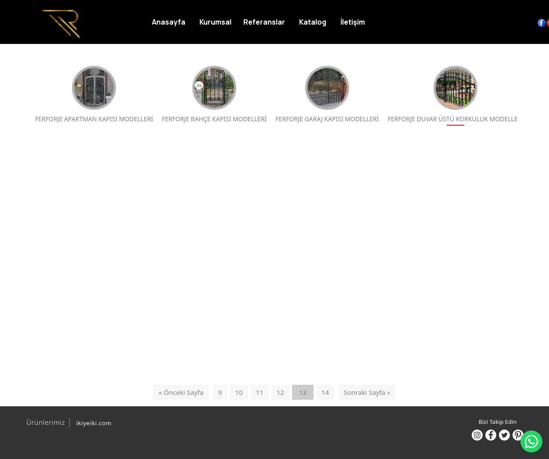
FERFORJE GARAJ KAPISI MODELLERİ (327, 94)
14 (325, 392)
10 (238, 392)
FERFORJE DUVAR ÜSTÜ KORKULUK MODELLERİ (456, 94)
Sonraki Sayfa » (367, 392)
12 (280, 392)
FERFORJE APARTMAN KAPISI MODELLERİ (94, 94)
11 (260, 392)
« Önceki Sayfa (181, 392)
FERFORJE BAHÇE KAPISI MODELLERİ (214, 94)
